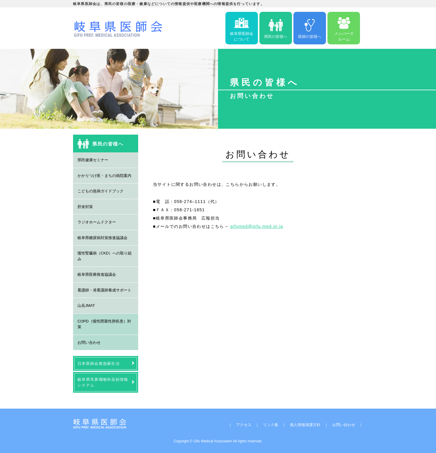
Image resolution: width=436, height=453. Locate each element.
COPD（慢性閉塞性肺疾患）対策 (104, 324)
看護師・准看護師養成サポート (104, 290)
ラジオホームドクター (96, 222)
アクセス (243, 425)
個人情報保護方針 (305, 425)
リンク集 (270, 425)
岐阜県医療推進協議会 (96, 274)
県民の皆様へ (275, 28)
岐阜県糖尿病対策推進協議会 (102, 238)
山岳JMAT (86, 305)
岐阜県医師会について (241, 28)
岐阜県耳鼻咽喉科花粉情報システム (102, 382)
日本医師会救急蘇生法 (98, 363)
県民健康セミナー (92, 160)
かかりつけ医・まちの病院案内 (104, 175)
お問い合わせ (89, 342)
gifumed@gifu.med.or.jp (256, 226)
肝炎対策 (85, 206)
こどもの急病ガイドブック (100, 191)
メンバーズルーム (343, 28)
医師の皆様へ (309, 28)
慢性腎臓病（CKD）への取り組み (104, 256)
